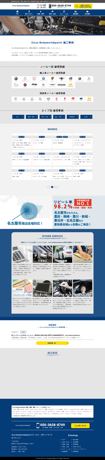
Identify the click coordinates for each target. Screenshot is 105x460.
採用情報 (75, 444)
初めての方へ (29, 14)
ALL (17, 117)
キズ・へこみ (64, 14)
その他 (86, 117)
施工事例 (75, 440)
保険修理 (75, 14)
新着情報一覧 (52, 343)
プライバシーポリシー (79, 449)
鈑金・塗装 (58, 117)
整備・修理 (40, 14)
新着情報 (75, 451)
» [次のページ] (57, 187)
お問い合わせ (77, 447)
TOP (17, 14)
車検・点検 (52, 14)
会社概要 (87, 14)
